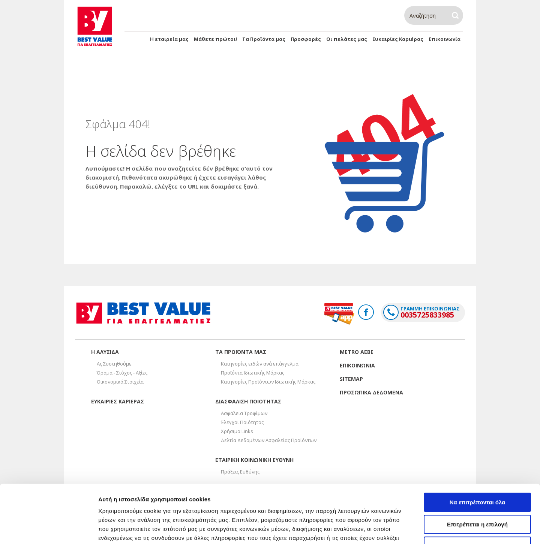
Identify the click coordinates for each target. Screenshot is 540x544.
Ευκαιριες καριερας (117, 401)
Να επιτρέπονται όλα (478, 452)
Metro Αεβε (357, 351)
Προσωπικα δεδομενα (371, 392)
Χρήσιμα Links (237, 431)
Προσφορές (306, 39)
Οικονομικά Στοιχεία (120, 381)
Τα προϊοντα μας (240, 351)
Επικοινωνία (444, 39)
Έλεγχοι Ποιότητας (242, 422)
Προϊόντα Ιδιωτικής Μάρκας (252, 372)
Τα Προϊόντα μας (263, 39)
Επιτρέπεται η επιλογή (477, 474)
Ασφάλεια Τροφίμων (244, 413)
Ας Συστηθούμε (114, 363)
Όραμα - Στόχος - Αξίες (122, 372)
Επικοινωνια (357, 365)
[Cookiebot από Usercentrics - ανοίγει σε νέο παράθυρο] (48, 529)
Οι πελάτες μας (346, 39)
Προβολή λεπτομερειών (445, 529)
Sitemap (351, 378)
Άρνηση (477, 496)
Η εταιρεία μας (169, 39)
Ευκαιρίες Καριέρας (397, 39)
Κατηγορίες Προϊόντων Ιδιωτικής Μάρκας (268, 381)
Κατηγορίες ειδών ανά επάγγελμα (259, 363)
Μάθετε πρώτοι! (215, 39)
